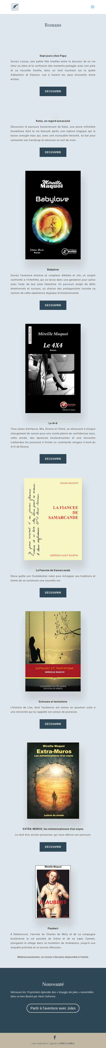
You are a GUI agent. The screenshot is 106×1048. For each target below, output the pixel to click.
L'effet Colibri (65, 1043)
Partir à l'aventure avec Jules (53, 1008)
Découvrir (53, 91)
